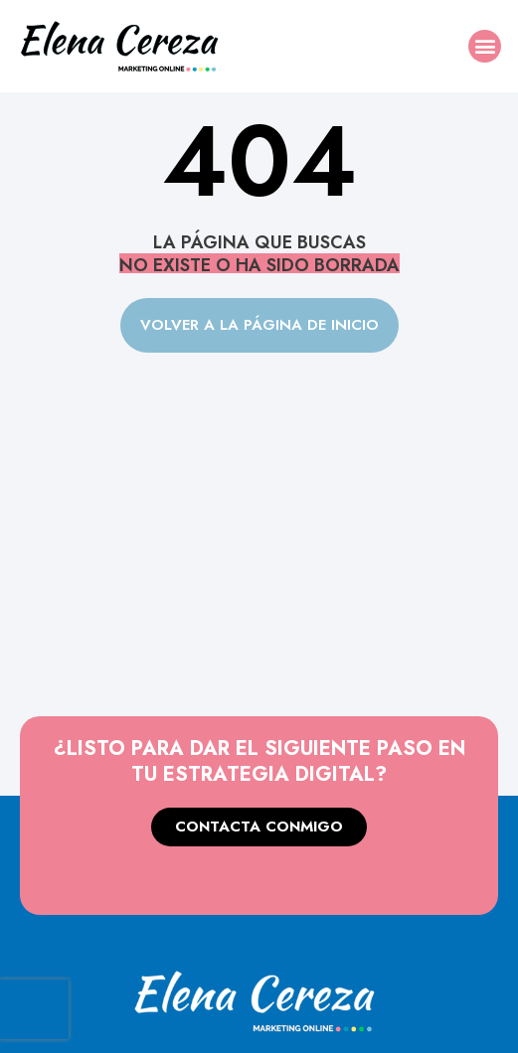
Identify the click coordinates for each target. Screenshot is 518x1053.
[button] (484, 46)
